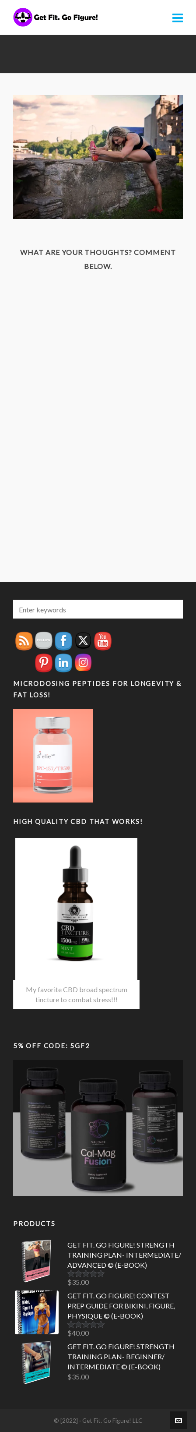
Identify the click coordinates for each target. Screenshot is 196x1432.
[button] (172, 609)
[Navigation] (177, 17)
